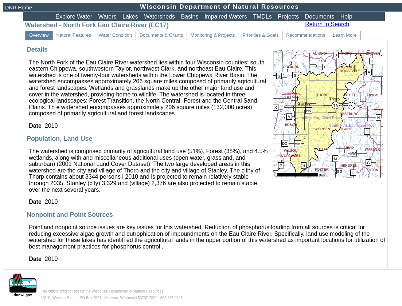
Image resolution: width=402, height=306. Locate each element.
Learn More (344, 35)
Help (346, 16)
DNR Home (18, 8)
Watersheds (159, 16)
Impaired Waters (225, 16)
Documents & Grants (161, 35)
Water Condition (115, 35)
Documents (319, 16)
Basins (189, 16)
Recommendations (305, 35)
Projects (288, 16)
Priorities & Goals (261, 35)
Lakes (130, 16)
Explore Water (73, 16)
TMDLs (262, 16)
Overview (38, 35)
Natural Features (73, 35)
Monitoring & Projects (213, 35)
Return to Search (327, 24)
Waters (107, 16)
